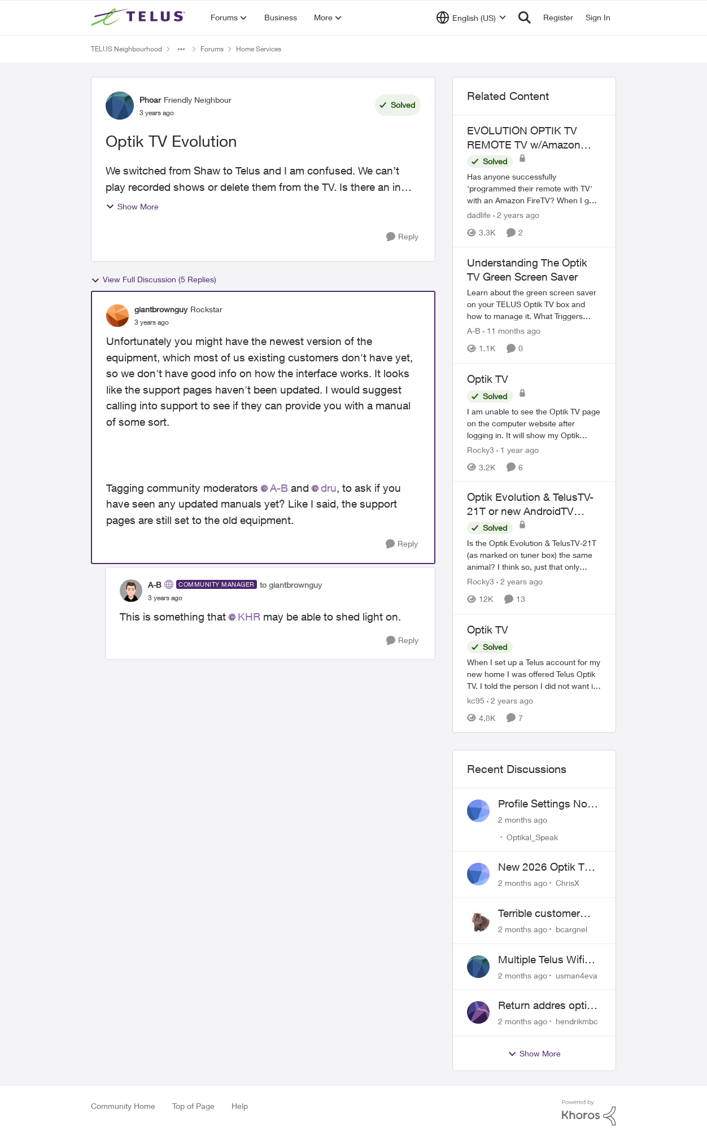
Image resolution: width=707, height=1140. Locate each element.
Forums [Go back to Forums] (212, 49)
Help (240, 1106)
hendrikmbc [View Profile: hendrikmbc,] (577, 1021)
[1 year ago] (517, 449)
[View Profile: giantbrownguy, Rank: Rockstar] (117, 315)
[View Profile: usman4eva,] (478, 966)
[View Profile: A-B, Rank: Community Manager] (131, 590)
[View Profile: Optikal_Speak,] (478, 811)
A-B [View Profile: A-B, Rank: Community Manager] (155, 584)
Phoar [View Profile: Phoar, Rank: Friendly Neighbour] (150, 99)
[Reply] (402, 236)
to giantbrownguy (291, 584)
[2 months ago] (522, 819)
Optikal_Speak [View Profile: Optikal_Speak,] (532, 836)
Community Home (123, 1106)
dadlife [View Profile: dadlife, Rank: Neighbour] (479, 215)
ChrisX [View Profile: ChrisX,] (567, 883)
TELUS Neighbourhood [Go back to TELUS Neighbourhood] (126, 49)
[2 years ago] (516, 215)
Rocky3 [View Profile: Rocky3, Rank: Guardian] (480, 449)
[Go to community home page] (139, 17)
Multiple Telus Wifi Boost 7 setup (541, 960)
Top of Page (193, 1106)
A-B (279, 488)
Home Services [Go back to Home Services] (258, 49)
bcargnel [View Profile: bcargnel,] (571, 929)
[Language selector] (471, 17)
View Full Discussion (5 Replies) (153, 279)
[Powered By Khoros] (589, 1113)
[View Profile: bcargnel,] (478, 920)
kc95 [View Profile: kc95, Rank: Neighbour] (476, 700)
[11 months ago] (511, 331)
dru (329, 488)
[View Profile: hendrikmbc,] (478, 1012)
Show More (132, 206)
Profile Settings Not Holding (544, 804)
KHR (249, 616)
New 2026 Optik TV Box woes (544, 867)
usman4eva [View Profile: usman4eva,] (576, 975)
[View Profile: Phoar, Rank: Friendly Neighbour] (120, 105)
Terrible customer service (539, 913)
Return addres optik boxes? (545, 1005)
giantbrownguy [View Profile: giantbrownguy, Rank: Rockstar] (160, 309)
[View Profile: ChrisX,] (478, 874)
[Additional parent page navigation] (181, 49)
